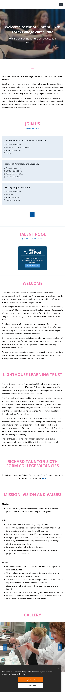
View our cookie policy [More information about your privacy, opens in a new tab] (18, 674)
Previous (5, 647)
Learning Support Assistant (16, 187)
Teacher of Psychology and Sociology (21, 164)
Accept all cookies (30, 680)
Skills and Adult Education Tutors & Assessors (25, 140)
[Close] (58, 668)
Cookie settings (30, 686)
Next (60, 647)
